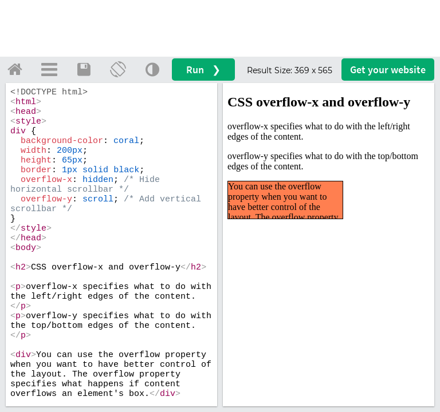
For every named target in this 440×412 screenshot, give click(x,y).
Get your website (388, 69)
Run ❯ (203, 69)
